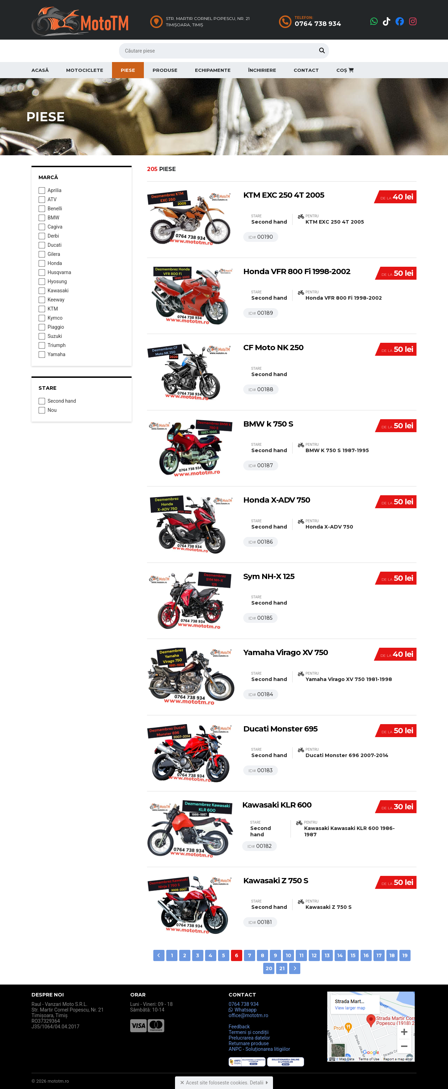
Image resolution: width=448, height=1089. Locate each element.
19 (405, 955)
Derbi (48, 236)
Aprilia (50, 190)
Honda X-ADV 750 (276, 500)
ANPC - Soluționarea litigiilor (259, 1049)
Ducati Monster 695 (280, 729)
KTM (48, 309)
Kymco (50, 318)
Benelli (50, 208)
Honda (50, 263)
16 (366, 955)
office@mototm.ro (248, 1015)
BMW (48, 218)
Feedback (239, 1026)
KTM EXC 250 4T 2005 (283, 195)
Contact (306, 70)
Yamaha (51, 354)
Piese (128, 70)
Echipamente (213, 70)
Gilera (49, 254)
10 (288, 955)
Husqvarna (54, 272)
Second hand (57, 401)
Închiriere (262, 70)
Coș (345, 70)
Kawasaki (53, 290)
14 (340, 955)
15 (353, 955)
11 (301, 955)
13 (327, 955)
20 (269, 968)
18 (392, 955)
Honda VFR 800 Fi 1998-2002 (296, 271)
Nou (47, 410)
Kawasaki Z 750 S (275, 880)
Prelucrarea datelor (249, 1038)
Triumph (52, 345)
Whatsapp (243, 1010)
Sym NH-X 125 (268, 576)
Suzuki (50, 336)
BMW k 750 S (268, 424)
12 (314, 955)
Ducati (50, 245)
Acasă (40, 70)
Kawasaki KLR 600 (277, 805)
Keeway (51, 300)
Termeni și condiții (248, 1032)
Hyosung (52, 281)
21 (282, 968)
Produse (165, 70)
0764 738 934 (244, 1004)
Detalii (259, 1082)
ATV (47, 199)
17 (379, 955)
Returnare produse (249, 1043)
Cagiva (50, 227)
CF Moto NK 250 (273, 347)
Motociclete (84, 70)
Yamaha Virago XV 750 (285, 652)
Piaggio (51, 327)
